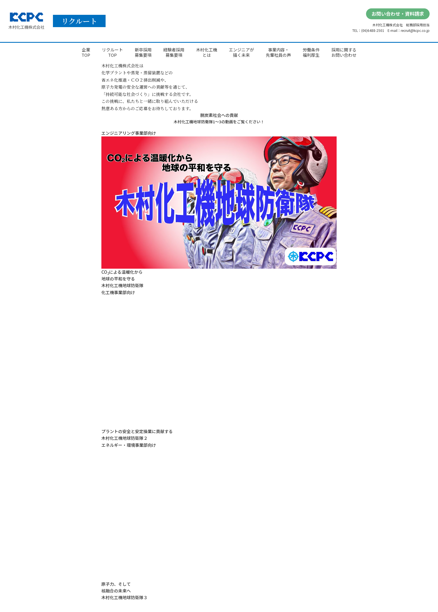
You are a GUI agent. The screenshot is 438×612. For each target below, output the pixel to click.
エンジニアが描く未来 (241, 52)
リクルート (79, 21)
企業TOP (85, 52)
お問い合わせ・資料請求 (398, 13)
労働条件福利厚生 (311, 52)
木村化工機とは (206, 52)
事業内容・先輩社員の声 (278, 52)
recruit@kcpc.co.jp (415, 30)
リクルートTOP (112, 52)
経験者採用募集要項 (173, 52)
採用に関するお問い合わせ (344, 52)
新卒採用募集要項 (143, 52)
